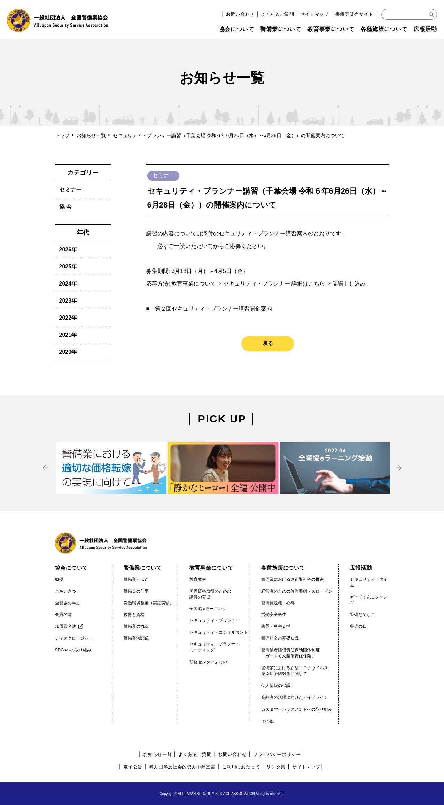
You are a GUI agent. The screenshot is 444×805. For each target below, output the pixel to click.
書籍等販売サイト (354, 14)
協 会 (65, 207)
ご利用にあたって (241, 766)
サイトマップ (315, 14)
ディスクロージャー (74, 638)
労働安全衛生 (273, 614)
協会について (236, 29)
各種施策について (383, 29)
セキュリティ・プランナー (214, 620)
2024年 (68, 284)
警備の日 (358, 626)
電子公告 (132, 766)
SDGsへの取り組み (73, 650)
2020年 (68, 352)
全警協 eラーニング (207, 608)
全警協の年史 (67, 603)
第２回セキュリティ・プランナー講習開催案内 (213, 309)
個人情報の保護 (275, 685)
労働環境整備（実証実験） (149, 603)
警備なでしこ (362, 614)
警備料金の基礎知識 (280, 638)
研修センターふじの (208, 661)
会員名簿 (63, 614)
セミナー (70, 190)
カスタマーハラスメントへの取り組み (296, 709)
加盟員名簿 (65, 626)
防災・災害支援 (275, 626)
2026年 (68, 249)
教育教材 (197, 579)
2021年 (68, 335)
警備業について (280, 29)
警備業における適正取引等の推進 (292, 579)
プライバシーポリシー (277, 754)
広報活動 (425, 29)
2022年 (68, 318)
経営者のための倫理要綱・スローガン (296, 591)
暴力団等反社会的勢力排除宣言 (182, 766)
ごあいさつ (65, 591)
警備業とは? (135, 579)
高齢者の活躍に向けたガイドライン (294, 697)
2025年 (68, 266)
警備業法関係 (136, 638)
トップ (62, 135)
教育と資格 (134, 614)
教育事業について (330, 29)
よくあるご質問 (277, 14)
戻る (268, 343)
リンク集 (276, 766)
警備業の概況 (136, 626)
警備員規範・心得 (278, 603)
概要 (59, 579)
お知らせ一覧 (91, 135)
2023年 (68, 301)
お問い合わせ (240, 14)
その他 (267, 721)
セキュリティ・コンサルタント (218, 632)
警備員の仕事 (136, 591)
